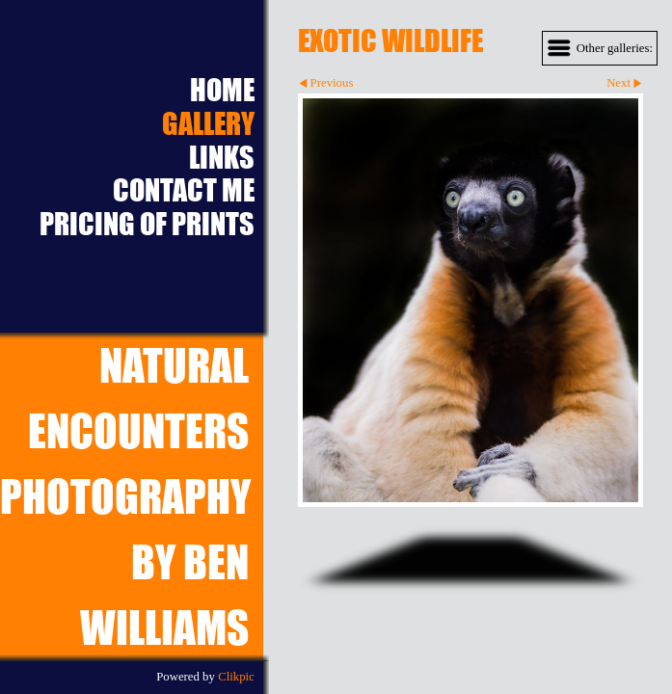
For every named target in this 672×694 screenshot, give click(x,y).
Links (222, 157)
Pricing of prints (147, 224)
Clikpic (236, 676)
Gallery (208, 124)
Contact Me (184, 190)
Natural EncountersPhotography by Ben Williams (125, 496)
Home (222, 90)
